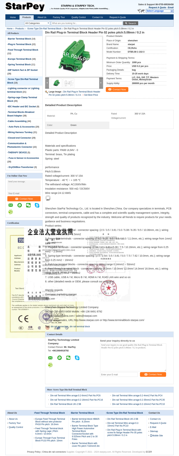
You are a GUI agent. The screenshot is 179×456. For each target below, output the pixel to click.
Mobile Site (156, 435)
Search (132, 23)
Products (26, 17)
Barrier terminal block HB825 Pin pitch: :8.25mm (85, 420)
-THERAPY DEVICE (17, 152)
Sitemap (154, 431)
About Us (41, 17)
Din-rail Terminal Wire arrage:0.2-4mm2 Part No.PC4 (137, 395)
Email (171, 7)
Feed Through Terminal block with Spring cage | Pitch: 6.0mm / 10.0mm (49, 431)
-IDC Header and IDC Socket (21, 106)
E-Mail (153, 427)
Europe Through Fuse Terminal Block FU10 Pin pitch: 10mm (50, 439)
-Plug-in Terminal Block (19, 44)
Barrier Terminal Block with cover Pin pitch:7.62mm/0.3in (86, 444)
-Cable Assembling (17, 121)
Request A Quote (157, 7)
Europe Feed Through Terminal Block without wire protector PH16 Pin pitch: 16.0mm (50, 422)
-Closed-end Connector (19, 138)
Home (13, 17)
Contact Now (24, 198)
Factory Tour (59, 17)
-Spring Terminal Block (19, 64)
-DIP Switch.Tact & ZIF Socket (22, 70)
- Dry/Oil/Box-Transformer (20, 167)
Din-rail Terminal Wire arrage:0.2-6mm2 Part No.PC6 (75, 395)
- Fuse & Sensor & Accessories (23, 158)
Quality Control (78, 17)
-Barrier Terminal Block (19, 39)
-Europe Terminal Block (19, 59)
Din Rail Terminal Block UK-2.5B (65, 404)
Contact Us (97, 17)
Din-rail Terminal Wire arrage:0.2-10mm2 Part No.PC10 (138, 404)
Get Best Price (91, 95)
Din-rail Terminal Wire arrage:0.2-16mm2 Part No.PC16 (76, 400)
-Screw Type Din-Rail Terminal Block (44, 28)
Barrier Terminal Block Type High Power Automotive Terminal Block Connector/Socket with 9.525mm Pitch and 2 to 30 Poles (85, 432)
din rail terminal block (80, 326)
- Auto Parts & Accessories (21, 127)
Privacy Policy (34, 452)
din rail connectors (59, 326)
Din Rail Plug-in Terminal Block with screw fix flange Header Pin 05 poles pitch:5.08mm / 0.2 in (124, 433)
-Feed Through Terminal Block (22, 50)
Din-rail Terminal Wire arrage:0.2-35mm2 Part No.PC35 (138, 400)
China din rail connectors (54, 452)
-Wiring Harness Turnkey (20, 132)
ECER (149, 452)
